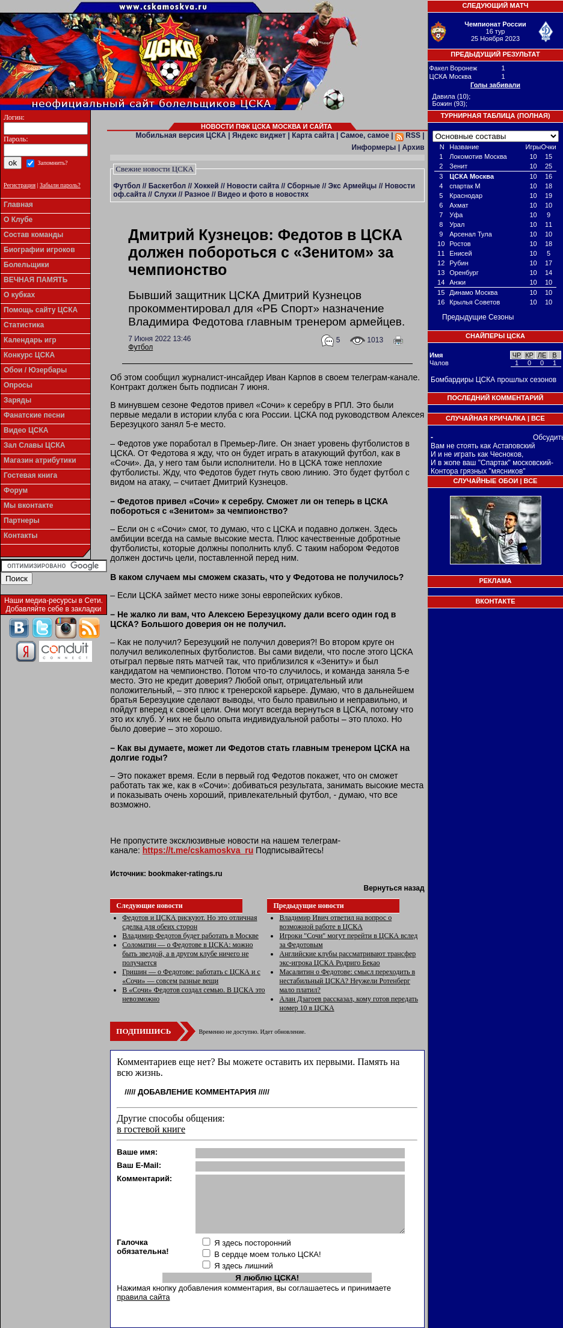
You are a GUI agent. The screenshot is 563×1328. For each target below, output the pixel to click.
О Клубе (18, 219)
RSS (407, 135)
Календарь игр (30, 340)
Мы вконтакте (29, 505)
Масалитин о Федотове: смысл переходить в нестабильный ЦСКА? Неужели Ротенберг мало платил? (347, 981)
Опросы (18, 385)
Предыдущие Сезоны (478, 317)
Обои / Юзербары (35, 370)
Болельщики (26, 265)
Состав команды (33, 234)
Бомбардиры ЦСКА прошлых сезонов (493, 379)
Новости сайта (253, 186)
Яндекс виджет (259, 135)
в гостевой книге (151, 1129)
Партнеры (22, 520)
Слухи (165, 194)
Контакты (21, 535)
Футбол (126, 186)
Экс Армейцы (352, 186)
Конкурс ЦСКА (29, 355)
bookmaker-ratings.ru (185, 873)
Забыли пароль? (60, 185)
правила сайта (143, 1297)
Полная (533, 115)
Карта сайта (313, 135)
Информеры (374, 147)
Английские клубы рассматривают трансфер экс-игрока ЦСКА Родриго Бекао (347, 958)
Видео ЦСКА (26, 430)
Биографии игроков (39, 250)
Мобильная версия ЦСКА (181, 135)
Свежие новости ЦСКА (154, 168)
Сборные (303, 186)
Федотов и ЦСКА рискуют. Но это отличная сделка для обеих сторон (189, 922)
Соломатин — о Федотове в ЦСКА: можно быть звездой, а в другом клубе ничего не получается (187, 953)
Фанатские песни (34, 415)
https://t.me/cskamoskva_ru (198, 850)
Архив (413, 147)
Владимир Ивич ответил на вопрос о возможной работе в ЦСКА (335, 922)
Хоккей (206, 186)
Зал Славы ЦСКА (35, 445)
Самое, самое (364, 135)
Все (538, 418)
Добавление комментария (197, 1091)
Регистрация (19, 185)
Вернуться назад (393, 888)
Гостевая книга (30, 475)
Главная (18, 204)
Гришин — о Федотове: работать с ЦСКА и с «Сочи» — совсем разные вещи (191, 976)
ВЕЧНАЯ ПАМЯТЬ (35, 280)
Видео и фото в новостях (263, 194)
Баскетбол (167, 186)
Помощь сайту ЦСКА (41, 310)
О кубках (19, 295)
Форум (16, 490)
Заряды (17, 400)
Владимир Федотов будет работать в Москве (190, 935)
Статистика (24, 325)
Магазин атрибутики (40, 460)
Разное (197, 194)
